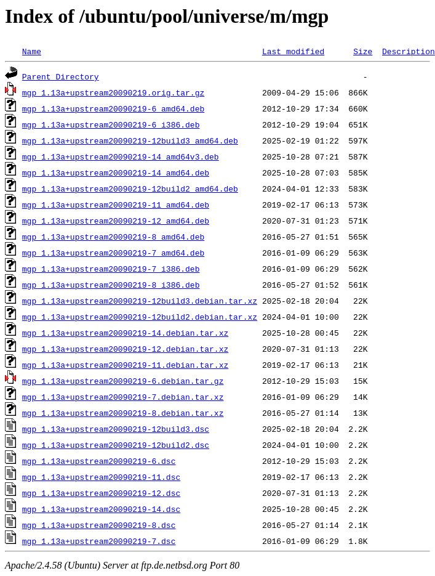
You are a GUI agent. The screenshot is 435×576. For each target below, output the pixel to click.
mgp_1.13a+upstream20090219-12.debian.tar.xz (125, 348)
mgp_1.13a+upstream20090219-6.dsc (99, 460)
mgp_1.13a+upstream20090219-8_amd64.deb (113, 236)
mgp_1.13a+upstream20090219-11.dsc (101, 476)
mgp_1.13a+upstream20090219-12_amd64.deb (115, 220)
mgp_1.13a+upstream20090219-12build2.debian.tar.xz (139, 316)
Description (408, 51)
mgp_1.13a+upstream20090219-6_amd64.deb (113, 108)
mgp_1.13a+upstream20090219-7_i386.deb (111, 268)
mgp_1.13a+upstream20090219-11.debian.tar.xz (125, 364)
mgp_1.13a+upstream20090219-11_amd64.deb (115, 204)
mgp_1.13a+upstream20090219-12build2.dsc (115, 444)
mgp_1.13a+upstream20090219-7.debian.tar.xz (123, 396)
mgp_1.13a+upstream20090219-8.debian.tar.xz (123, 412)
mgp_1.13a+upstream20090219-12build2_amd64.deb (130, 188)
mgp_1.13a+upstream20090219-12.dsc (101, 492)
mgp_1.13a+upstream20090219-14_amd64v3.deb (120, 156)
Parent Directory (60, 76)
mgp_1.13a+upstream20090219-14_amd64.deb (115, 172)
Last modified (293, 51)
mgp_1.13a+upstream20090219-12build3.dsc (115, 428)
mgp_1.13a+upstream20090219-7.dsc (99, 540)
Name (31, 51)
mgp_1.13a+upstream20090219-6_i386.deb (111, 124)
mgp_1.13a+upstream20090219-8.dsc (99, 524)
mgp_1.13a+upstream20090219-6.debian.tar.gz (123, 380)
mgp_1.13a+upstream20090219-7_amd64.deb (113, 252)
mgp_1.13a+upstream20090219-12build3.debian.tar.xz (139, 300)
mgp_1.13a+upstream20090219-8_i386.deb (111, 284)
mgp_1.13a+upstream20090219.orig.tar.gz (113, 92)
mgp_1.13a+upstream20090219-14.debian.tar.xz (125, 332)
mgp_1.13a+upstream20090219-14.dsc (101, 508)
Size (362, 51)
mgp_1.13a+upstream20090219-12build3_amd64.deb (130, 140)
